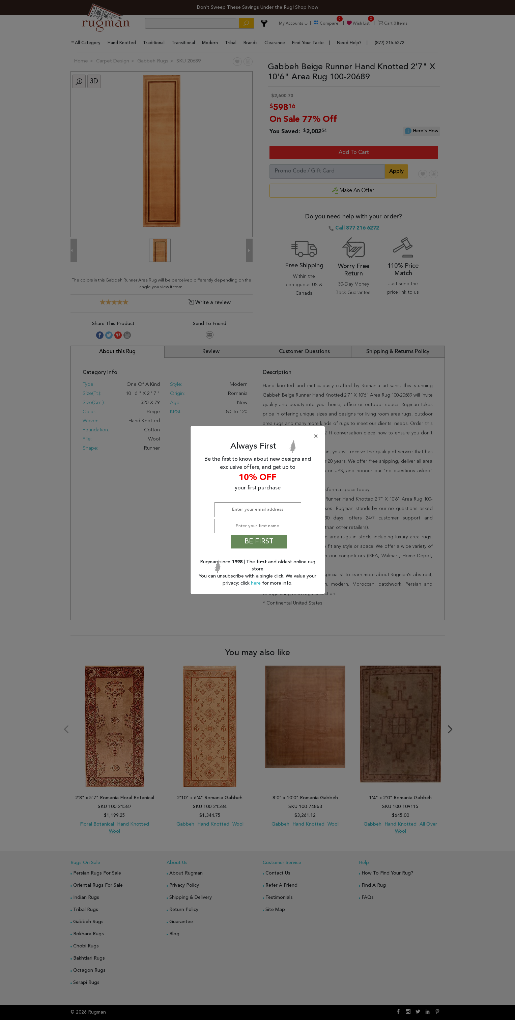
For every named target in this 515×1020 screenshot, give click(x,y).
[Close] (259, 436)
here (256, 583)
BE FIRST (259, 541)
